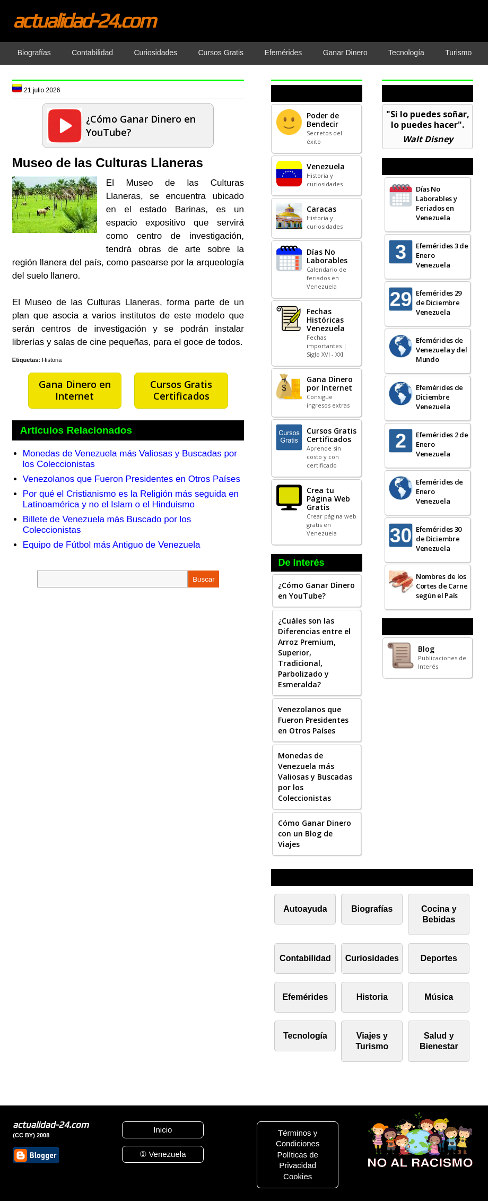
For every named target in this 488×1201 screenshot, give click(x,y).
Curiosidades (372, 958)
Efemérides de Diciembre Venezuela (439, 397)
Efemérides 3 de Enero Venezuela (442, 255)
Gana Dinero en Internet (75, 390)
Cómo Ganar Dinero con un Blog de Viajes (314, 833)
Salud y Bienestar (439, 1041)
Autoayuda (305, 908)
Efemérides (305, 996)
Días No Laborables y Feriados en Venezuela (436, 203)
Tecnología (305, 1035)
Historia (52, 360)
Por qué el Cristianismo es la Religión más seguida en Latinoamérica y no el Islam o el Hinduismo (131, 499)
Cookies (297, 1176)
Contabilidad (305, 958)
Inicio (162, 1129)
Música (438, 996)
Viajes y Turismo (371, 1041)
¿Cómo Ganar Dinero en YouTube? (316, 590)
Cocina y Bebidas (439, 914)
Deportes (439, 958)
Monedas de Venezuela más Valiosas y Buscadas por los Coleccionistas (315, 776)
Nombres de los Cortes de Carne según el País (442, 586)
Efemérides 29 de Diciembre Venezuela (438, 302)
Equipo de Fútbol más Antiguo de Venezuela (112, 545)
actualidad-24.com (84, 20)
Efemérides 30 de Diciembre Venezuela (438, 538)
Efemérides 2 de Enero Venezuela (442, 444)
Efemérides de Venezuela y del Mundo (441, 349)
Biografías (372, 908)
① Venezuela (163, 1154)
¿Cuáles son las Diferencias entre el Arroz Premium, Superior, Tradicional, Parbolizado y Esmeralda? (314, 652)
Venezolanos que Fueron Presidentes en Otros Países (131, 479)
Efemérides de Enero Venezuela (439, 491)
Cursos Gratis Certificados (181, 390)
